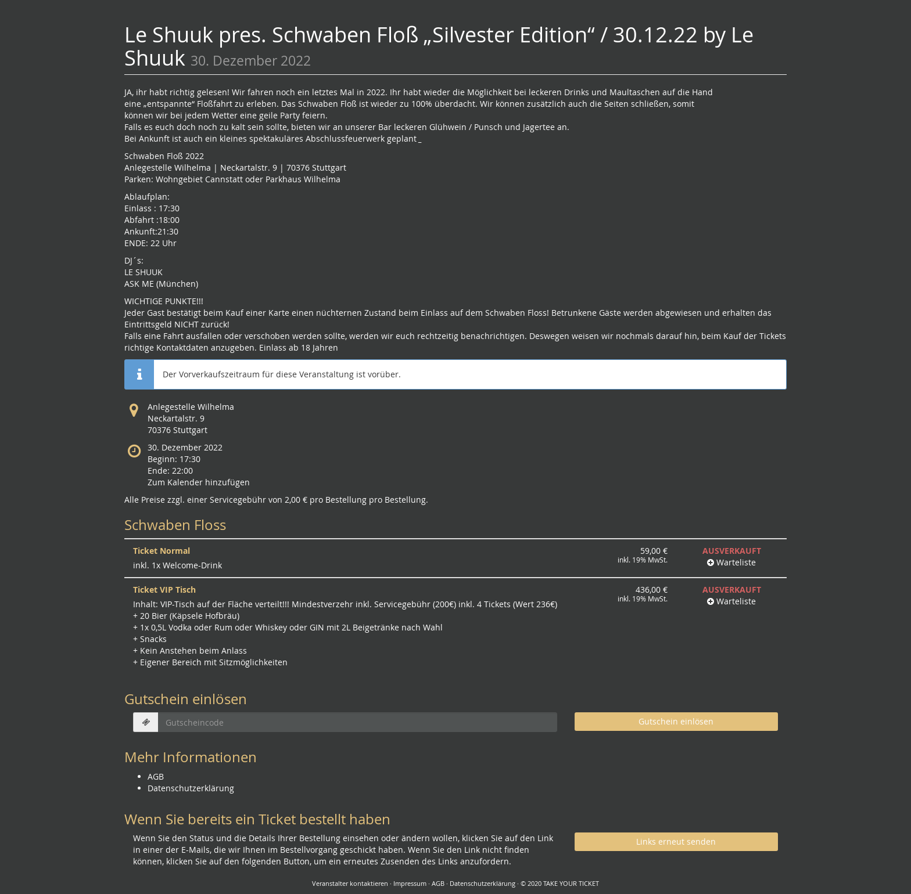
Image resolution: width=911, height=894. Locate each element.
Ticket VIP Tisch (164, 589)
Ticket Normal (161, 550)
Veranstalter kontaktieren (350, 883)
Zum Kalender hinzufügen (199, 482)
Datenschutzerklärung (191, 788)
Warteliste (731, 562)
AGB (156, 776)
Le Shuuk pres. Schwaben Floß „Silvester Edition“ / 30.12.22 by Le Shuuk (439, 45)
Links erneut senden (676, 841)
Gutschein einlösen (676, 721)
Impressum (409, 883)
